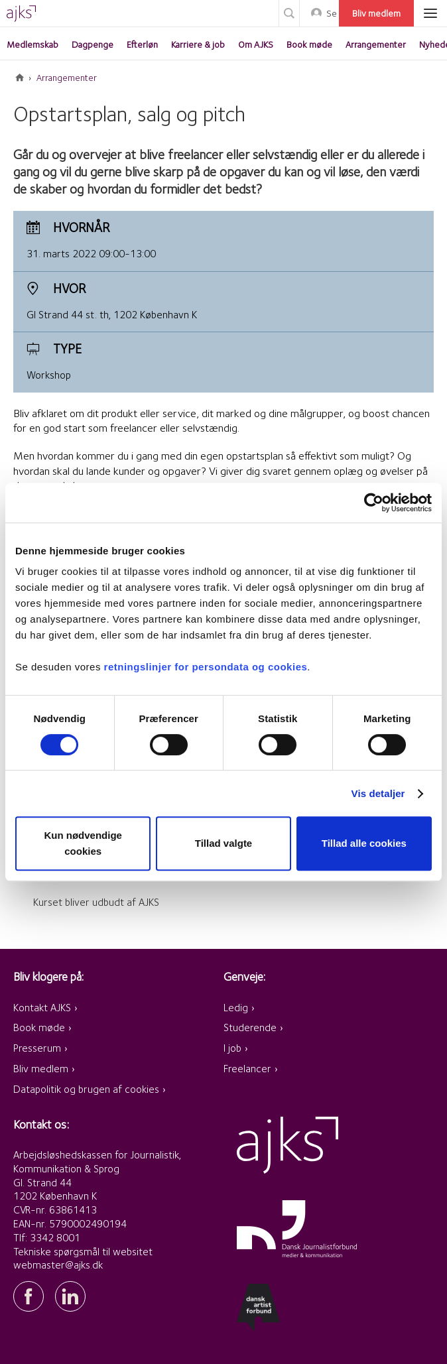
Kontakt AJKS (42, 1007)
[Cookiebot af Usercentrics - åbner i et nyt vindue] (374, 503)
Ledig (236, 1007)
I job (232, 1048)
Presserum (37, 1048)
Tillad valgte (223, 843)
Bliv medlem (376, 13)
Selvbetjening (331, 13)
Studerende (250, 1027)
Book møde (39, 1027)
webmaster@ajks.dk (58, 1265)
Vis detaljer (378, 793)
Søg (289, 13)
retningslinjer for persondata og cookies (206, 666)
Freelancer (247, 1068)
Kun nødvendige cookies (83, 843)
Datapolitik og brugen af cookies (86, 1089)
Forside (20, 77)
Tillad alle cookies (364, 843)
